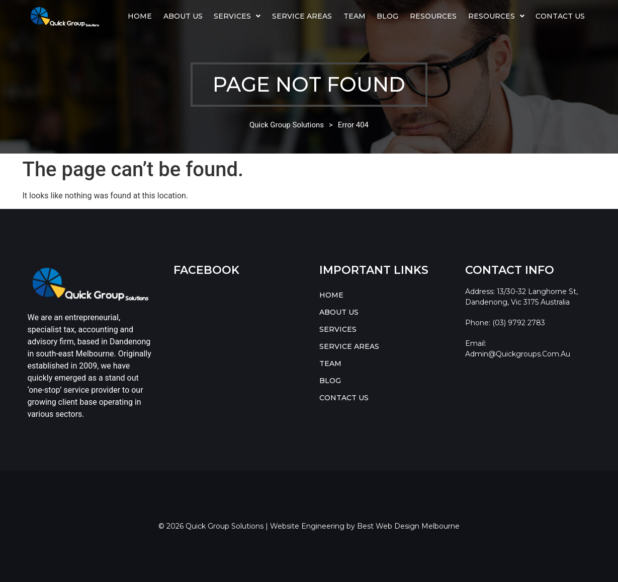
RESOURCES (496, 16)
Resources (433, 16)
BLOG (387, 16)
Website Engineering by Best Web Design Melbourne (365, 526)
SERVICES (237, 16)
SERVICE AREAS (302, 16)
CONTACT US (560, 16)
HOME (140, 16)
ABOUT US (183, 16)
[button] (237, 16)
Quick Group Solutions (286, 124)
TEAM (354, 16)
